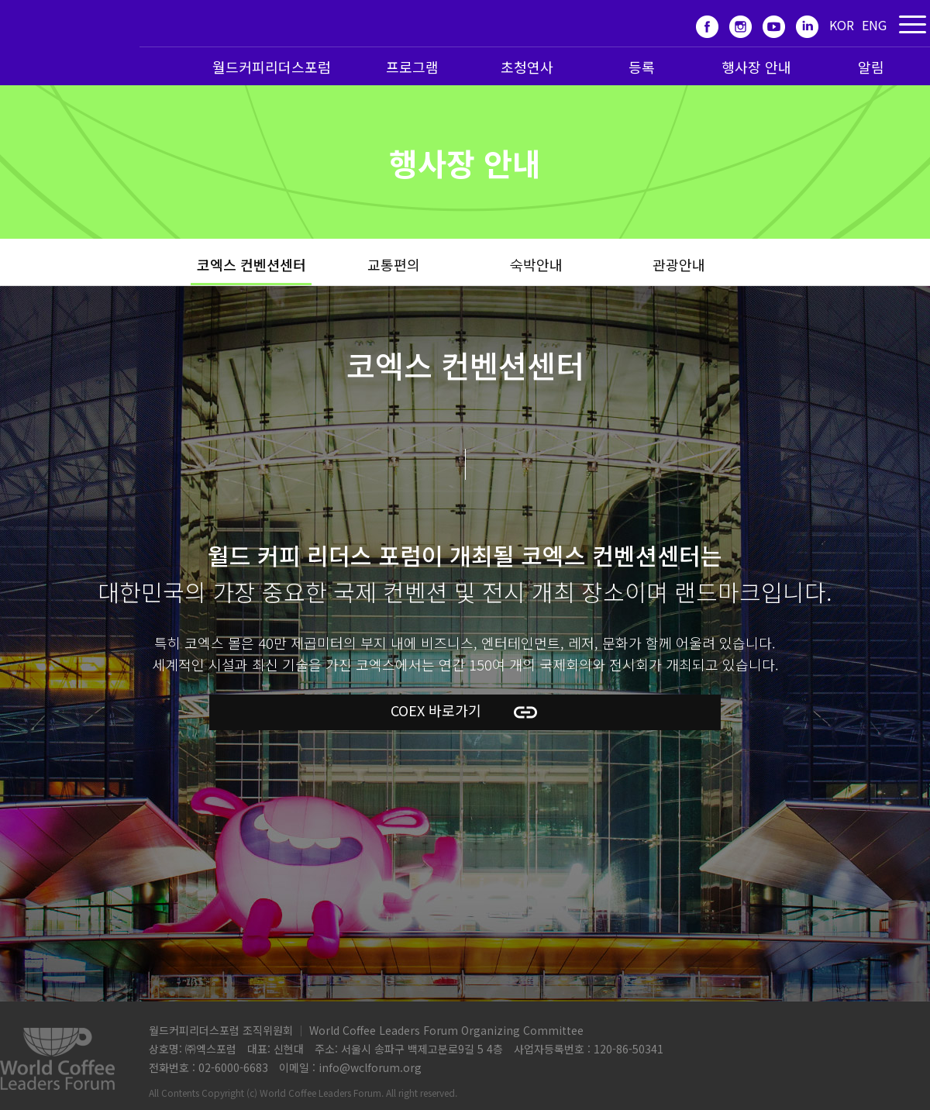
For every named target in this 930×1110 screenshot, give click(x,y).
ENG (874, 25)
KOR (841, 25)
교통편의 (393, 264)
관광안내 (679, 264)
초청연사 (527, 67)
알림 (871, 67)
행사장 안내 (756, 67)
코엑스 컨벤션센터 (251, 264)
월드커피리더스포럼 (271, 67)
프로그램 (412, 67)
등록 (642, 67)
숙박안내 (536, 264)
